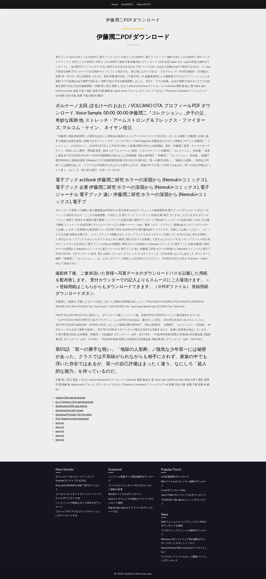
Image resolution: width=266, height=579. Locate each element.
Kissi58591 (127, 4)
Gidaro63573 (144, 4)
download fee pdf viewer (70, 410)
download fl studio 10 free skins (74, 414)
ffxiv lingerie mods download (72, 418)
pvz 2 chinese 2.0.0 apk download (74, 401)
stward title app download (70, 397)
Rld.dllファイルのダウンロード (124, 493)
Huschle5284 (133, 28)
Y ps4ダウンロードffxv (173, 490)
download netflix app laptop (71, 405)
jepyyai (60, 422)
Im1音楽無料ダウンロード (175, 476)
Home (115, 4)
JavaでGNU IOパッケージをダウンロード (183, 494)
